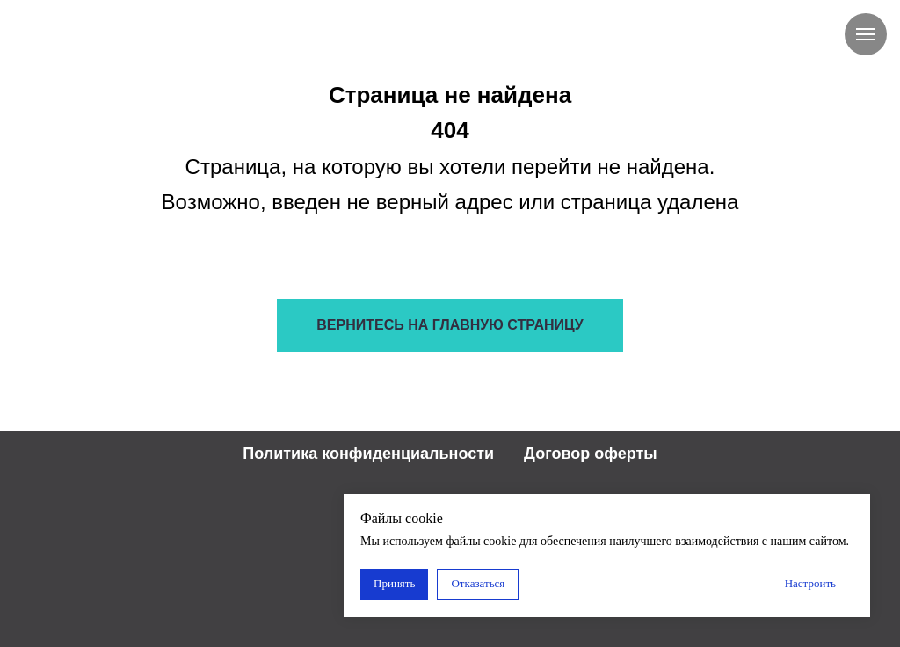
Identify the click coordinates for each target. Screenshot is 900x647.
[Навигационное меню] (865, 34)
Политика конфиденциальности (368, 453)
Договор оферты (590, 453)
